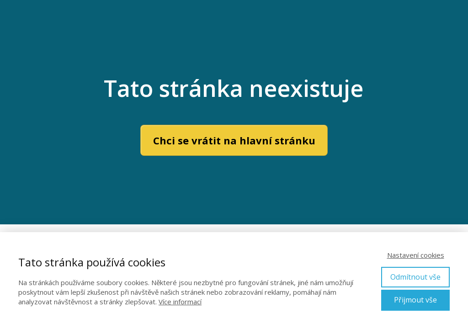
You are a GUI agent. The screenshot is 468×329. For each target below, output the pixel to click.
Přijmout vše (415, 300)
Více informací (180, 301)
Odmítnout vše (415, 277)
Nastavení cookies (415, 255)
